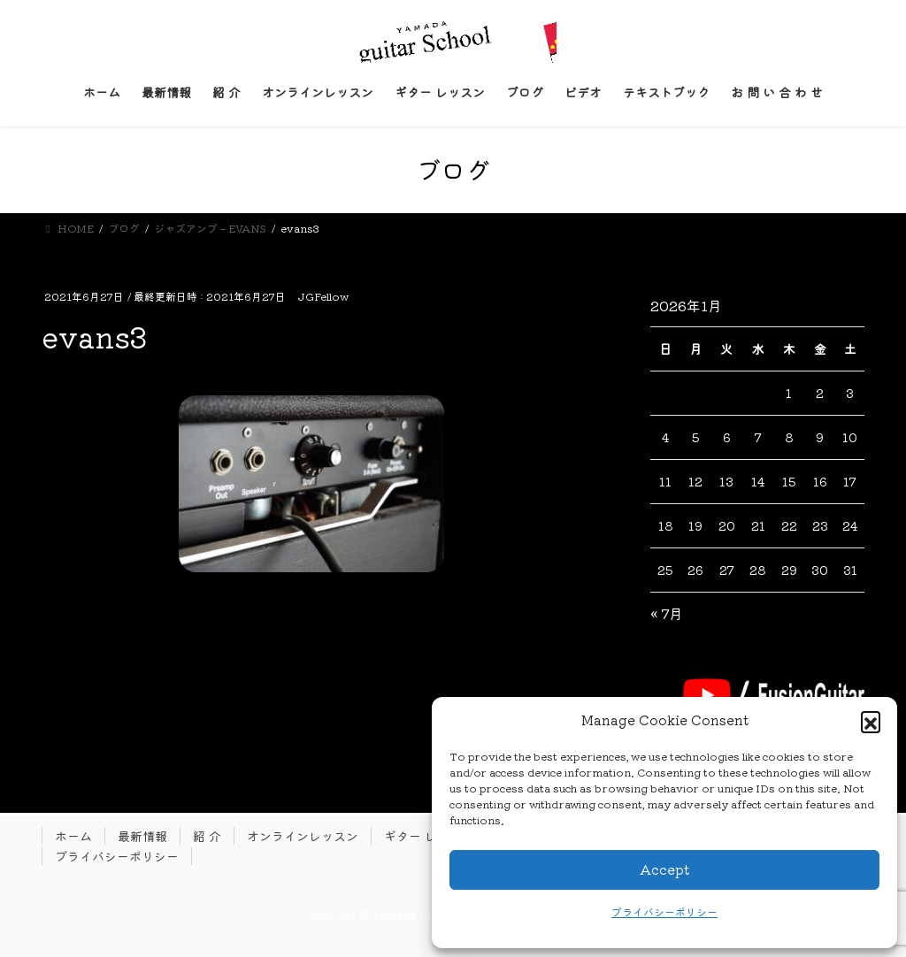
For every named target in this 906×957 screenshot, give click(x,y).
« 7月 (666, 613)
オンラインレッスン (302, 836)
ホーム (73, 836)
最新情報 (142, 836)
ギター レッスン (429, 836)
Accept (664, 869)
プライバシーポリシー (664, 911)
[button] (870, 721)
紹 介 (207, 836)
